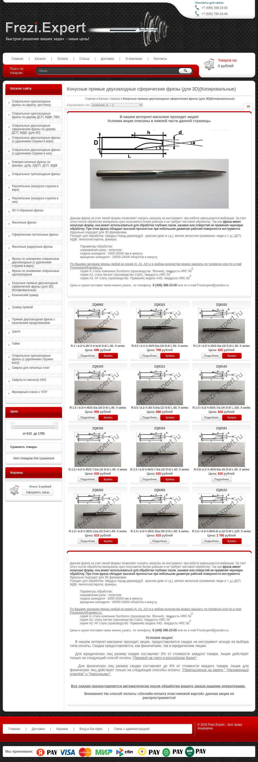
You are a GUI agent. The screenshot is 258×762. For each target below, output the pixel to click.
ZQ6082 (97, 304)
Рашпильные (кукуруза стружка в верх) (35, 187)
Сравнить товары (23, 447)
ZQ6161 (221, 428)
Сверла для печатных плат (31, 368)
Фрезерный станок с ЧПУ (29, 392)
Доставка (107, 59)
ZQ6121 (159, 366)
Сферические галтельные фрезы (35, 234)
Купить (108, 355)
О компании (133, 59)
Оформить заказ (37, 492)
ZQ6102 (221, 304)
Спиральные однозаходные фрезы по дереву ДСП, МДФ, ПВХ (36, 115)
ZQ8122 (221, 490)
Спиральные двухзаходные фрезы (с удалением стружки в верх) (36, 139)
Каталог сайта (20, 88)
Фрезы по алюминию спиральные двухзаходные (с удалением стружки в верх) (35, 262)
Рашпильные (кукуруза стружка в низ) (35, 200)
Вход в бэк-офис (91, 729)
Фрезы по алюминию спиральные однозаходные (35, 272)
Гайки (16, 343)
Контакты (160, 59)
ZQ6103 (97, 366)
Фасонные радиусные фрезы (32, 246)
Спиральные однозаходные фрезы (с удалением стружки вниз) (32, 359)
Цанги (16, 331)
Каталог (40, 59)
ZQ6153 (159, 428)
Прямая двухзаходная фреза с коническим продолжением (33, 321)
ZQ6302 (159, 490)
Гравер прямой (22, 307)
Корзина (16, 472)
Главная (17, 59)
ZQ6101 (159, 304)
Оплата (62, 59)
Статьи (84, 59)
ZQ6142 (221, 366)
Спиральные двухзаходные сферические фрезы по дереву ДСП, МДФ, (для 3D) (34, 129)
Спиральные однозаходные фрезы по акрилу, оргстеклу (31, 103)
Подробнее (88, 355)
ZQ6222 (97, 490)
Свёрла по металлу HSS (29, 380)
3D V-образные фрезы (27, 210)
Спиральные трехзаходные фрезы (36, 174)
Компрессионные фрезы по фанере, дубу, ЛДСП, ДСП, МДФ (34, 163)
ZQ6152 (97, 428)
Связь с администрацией (132, 729)
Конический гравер (25, 295)
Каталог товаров (109, 98)
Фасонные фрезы (24, 222)
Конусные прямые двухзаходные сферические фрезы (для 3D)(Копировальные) (35, 286)
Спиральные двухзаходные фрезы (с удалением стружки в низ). (36, 151)
